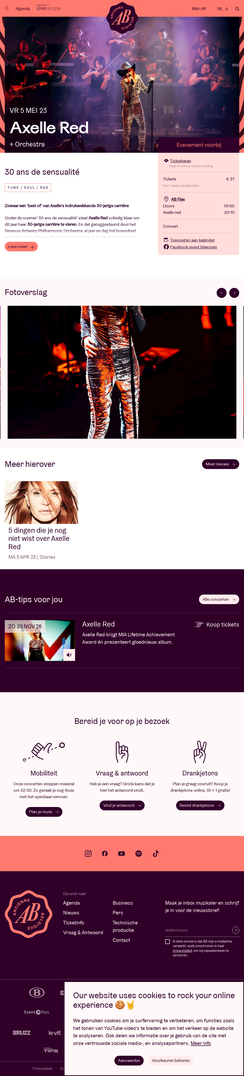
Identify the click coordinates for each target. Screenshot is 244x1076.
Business (123, 903)
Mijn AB (199, 8)
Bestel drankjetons (200, 805)
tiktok (155, 853)
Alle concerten (219, 599)
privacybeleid (182, 951)
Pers (118, 912)
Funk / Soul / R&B (28, 187)
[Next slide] (234, 293)
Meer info (201, 1043)
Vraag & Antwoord (83, 932)
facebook (105, 853)
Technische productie (125, 926)
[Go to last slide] (222, 293)
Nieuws (71, 912)
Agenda (23, 8)
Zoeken (237, 9)
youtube (121, 853)
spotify (138, 853)
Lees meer (21, 246)
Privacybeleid (42, 1068)
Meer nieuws (221, 464)
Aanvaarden (129, 1060)
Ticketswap (177, 161)
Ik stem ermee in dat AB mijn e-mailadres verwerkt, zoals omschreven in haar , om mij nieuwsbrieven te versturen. (202, 948)
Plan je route (44, 811)
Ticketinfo (73, 922)
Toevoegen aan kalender (189, 240)
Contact (121, 940)
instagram (88, 853)
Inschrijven (235, 930)
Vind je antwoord (122, 805)
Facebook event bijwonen (190, 247)
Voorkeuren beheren (171, 1060)
